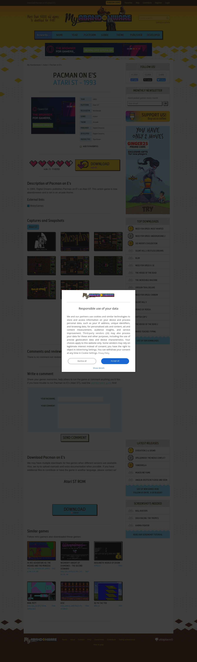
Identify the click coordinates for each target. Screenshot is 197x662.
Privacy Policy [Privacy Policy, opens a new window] (105, 353)
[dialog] (98, 331)
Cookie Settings (89, 353)
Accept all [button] (115, 361)
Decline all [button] (82, 361)
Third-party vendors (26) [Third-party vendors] (96, 333)
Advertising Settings (86, 349)
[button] (98, 368)
